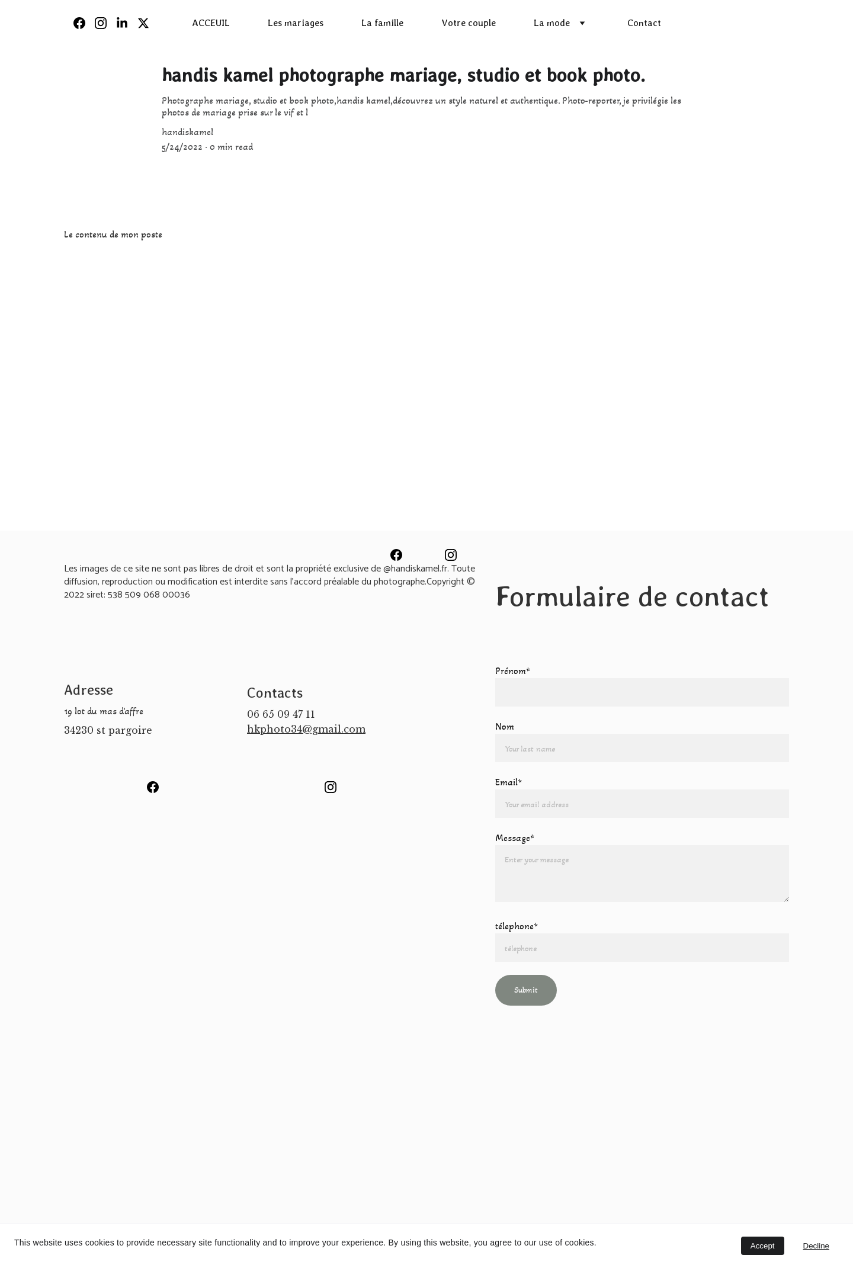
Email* (508, 782)
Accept (763, 1245)
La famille (382, 22)
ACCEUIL (211, 22)
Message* (514, 837)
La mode (552, 22)
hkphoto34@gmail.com (306, 729)
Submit (526, 990)
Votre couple (468, 22)
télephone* (516, 926)
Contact (644, 22)
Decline (816, 1245)
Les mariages (295, 22)
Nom (504, 726)
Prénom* (512, 670)
